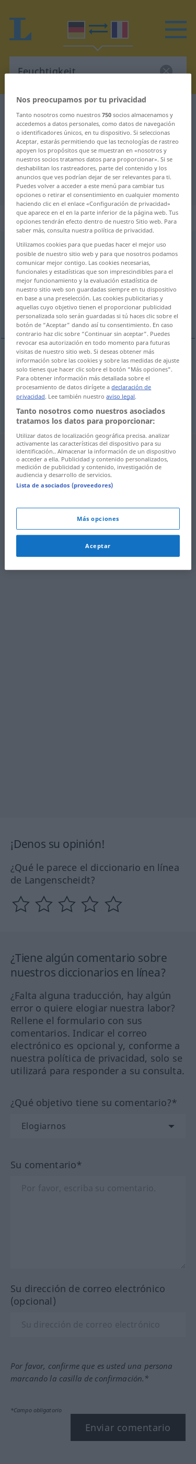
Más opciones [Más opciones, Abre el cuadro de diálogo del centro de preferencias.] (98, 653)
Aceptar (98, 679)
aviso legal (120, 530)
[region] (98, 455)
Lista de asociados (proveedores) (64, 619)
